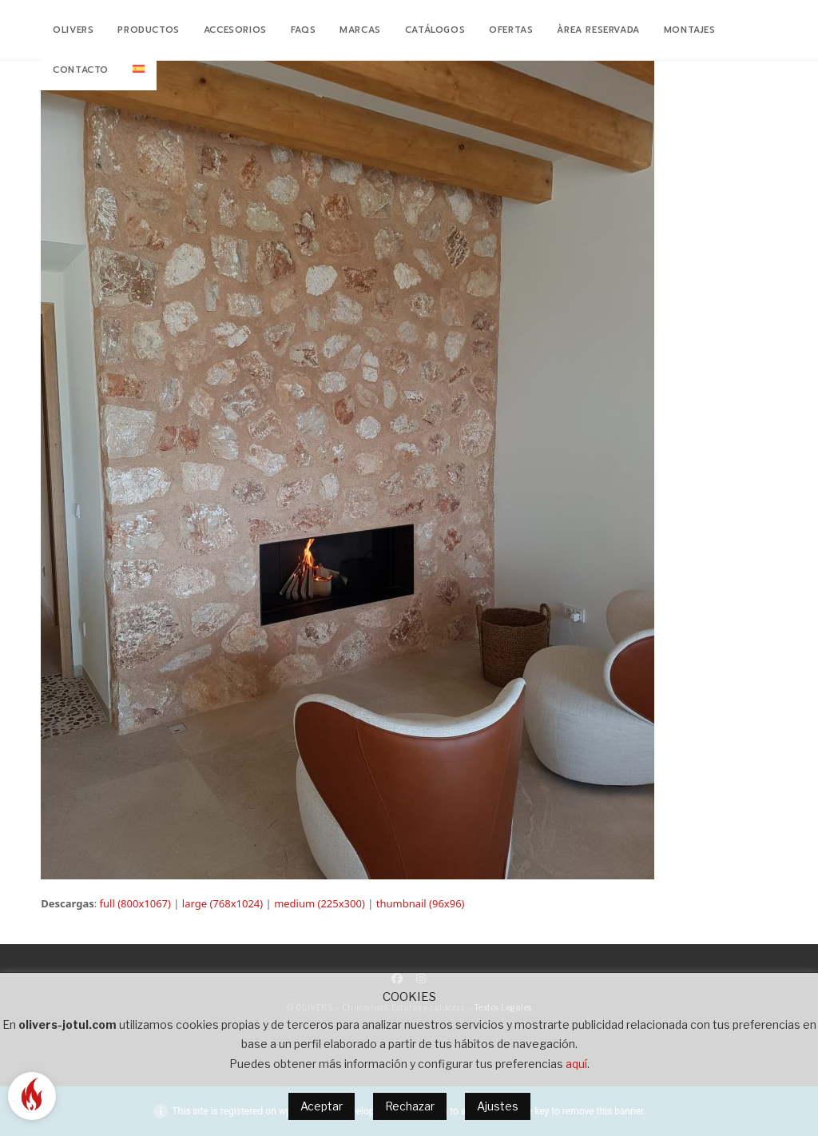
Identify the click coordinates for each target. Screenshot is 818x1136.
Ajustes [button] (497, 1106)
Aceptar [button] (321, 1106)
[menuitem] (139, 70)
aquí (576, 1063)
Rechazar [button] (410, 1106)
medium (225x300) (319, 903)
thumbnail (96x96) (420, 903)
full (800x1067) (135, 903)
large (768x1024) (222, 903)
